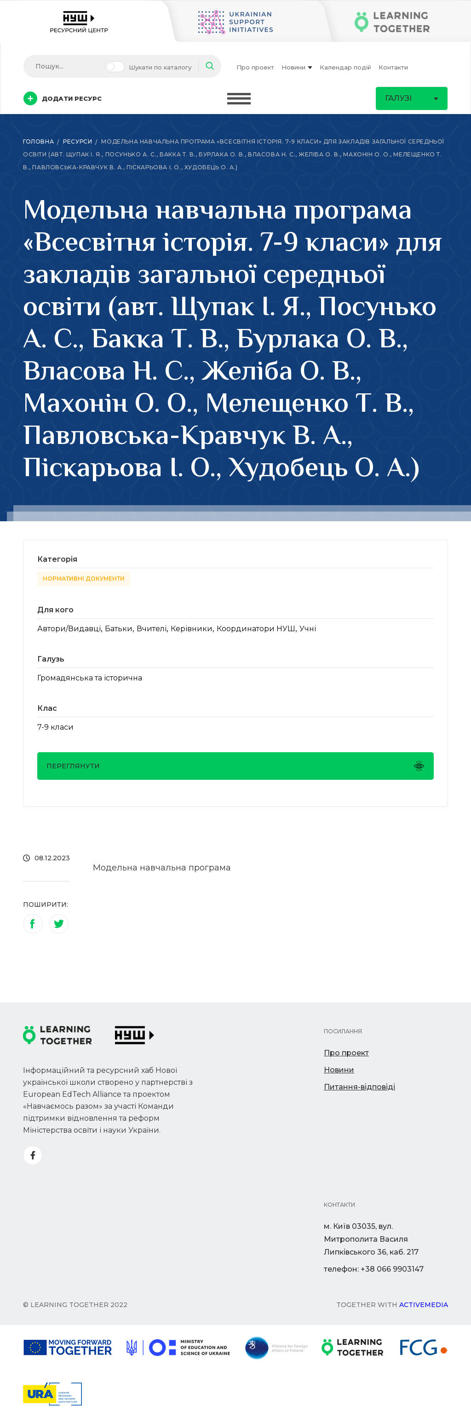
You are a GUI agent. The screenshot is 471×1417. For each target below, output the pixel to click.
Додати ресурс (62, 98)
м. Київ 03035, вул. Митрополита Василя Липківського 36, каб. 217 (371, 1239)
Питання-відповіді (359, 1087)
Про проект (255, 67)
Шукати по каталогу (160, 67)
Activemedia (423, 1305)
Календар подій (345, 67)
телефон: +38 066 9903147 (374, 1269)
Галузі (411, 98)
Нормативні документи (84, 578)
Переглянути (235, 766)
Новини (296, 67)
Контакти (393, 67)
